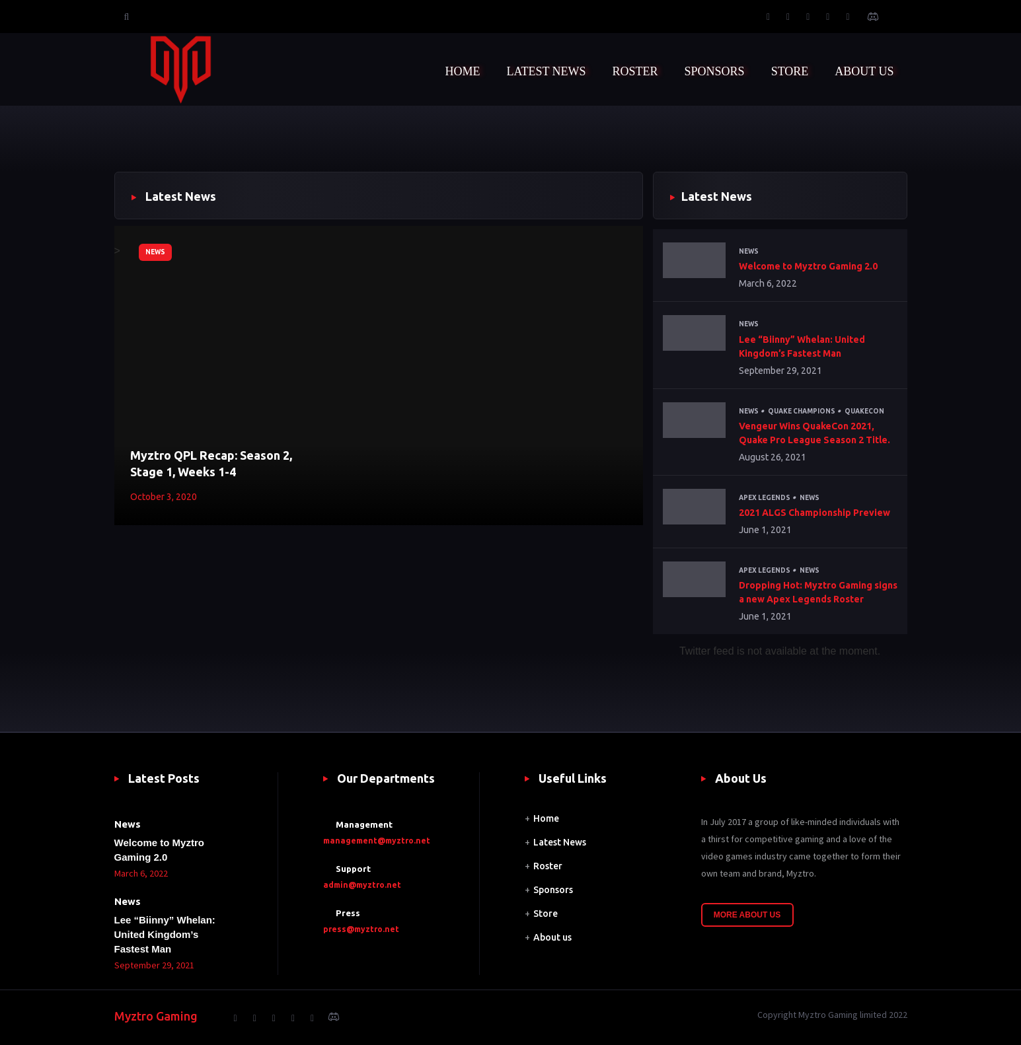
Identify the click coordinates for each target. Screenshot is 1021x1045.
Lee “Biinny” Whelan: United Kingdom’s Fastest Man (802, 346)
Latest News (559, 842)
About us (552, 937)
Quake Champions (801, 411)
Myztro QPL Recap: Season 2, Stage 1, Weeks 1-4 (211, 463)
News (155, 252)
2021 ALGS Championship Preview (814, 512)
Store (545, 913)
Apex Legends (764, 497)
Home (546, 818)
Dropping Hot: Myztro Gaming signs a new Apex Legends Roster (818, 592)
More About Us (747, 914)
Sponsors (553, 889)
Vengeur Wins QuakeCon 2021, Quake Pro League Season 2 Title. (814, 433)
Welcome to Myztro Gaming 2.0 (808, 266)
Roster (547, 866)
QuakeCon (864, 411)
